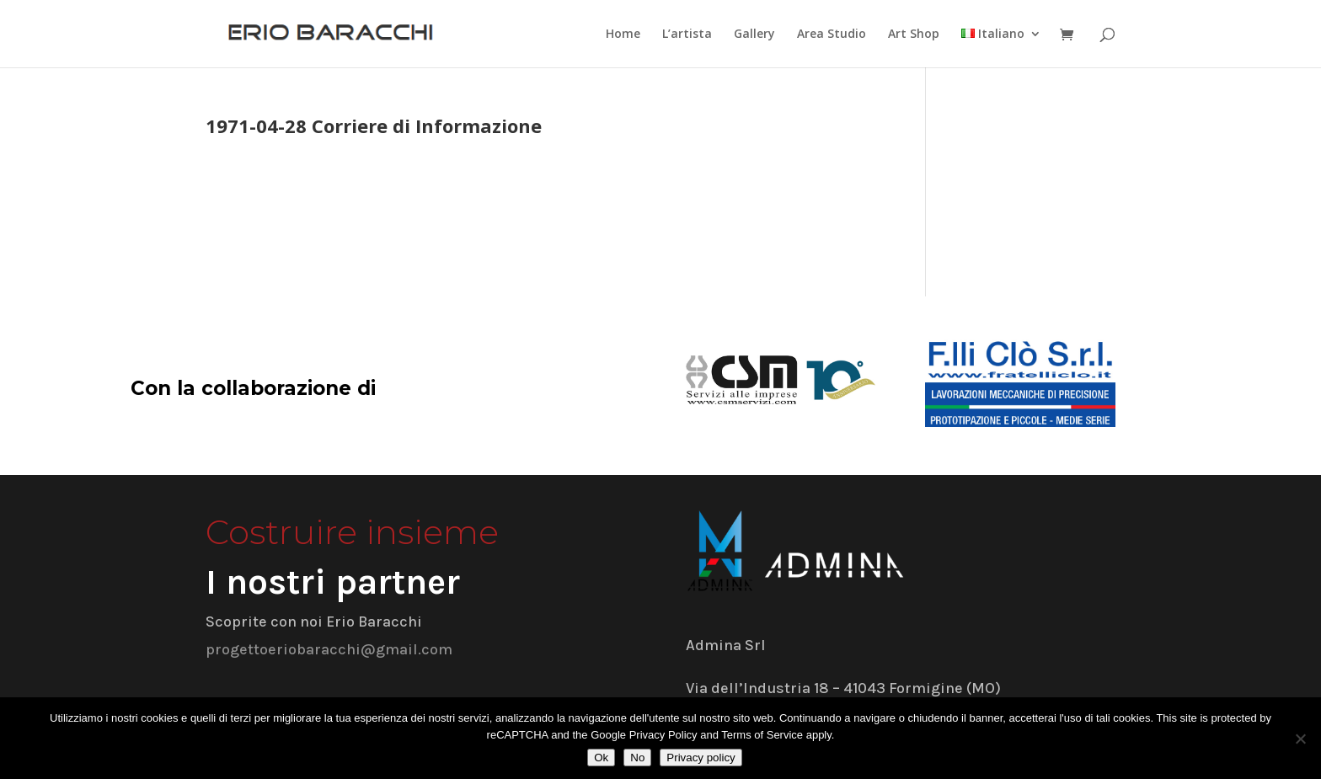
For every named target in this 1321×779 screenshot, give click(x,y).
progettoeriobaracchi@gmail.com (329, 649)
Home (623, 34)
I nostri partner (333, 582)
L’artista (687, 34)
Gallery (754, 34)
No (637, 757)
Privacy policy (700, 757)
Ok (601, 757)
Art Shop (913, 34)
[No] (1300, 738)
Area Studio (831, 34)
